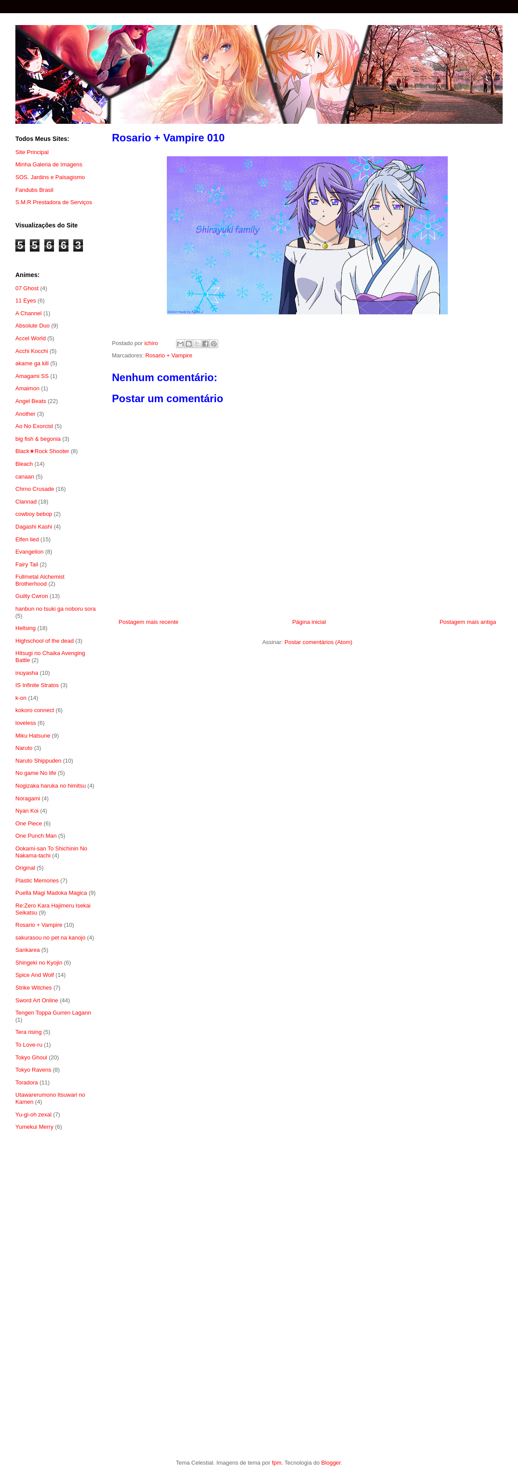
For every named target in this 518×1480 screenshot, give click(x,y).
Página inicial (309, 622)
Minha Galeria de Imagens (48, 164)
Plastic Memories (37, 880)
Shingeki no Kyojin (38, 962)
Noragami (27, 798)
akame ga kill (32, 363)
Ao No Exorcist (34, 426)
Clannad (25, 501)
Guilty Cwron (31, 596)
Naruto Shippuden (38, 760)
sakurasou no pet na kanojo (50, 937)
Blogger (331, 1462)
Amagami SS (32, 376)
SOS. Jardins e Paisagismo (50, 177)
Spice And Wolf (34, 975)
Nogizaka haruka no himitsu (50, 785)
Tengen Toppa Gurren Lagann (53, 1012)
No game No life (35, 773)
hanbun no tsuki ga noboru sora (55, 608)
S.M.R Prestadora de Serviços (53, 202)
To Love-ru (28, 1044)
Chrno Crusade (34, 489)
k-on (20, 698)
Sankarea (27, 950)
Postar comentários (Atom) (318, 642)
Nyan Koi (27, 810)
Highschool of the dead (44, 640)
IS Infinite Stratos (37, 685)
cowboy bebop (33, 514)
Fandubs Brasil (34, 190)
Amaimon (27, 388)
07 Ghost (27, 288)
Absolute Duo (32, 325)
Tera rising (28, 1032)
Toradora (26, 1082)
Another (25, 414)
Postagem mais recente (149, 622)
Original (25, 867)
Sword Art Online (36, 1000)
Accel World (30, 338)
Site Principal (32, 152)
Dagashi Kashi (33, 526)
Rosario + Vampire (168, 355)
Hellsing (25, 628)
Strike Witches (33, 987)
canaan (24, 476)
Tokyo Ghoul (31, 1057)
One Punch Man (36, 835)
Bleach (24, 464)
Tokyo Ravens (33, 1069)
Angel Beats (30, 401)
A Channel (28, 313)
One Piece (28, 823)
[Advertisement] (56, 1280)
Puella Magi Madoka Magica (51, 892)
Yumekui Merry (34, 1127)
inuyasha (26, 673)
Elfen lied (27, 539)
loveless (25, 723)
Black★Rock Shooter (42, 451)
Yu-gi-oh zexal (33, 1114)
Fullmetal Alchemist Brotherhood (40, 580)
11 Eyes (25, 300)
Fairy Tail (26, 564)
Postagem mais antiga (467, 622)
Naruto (23, 748)
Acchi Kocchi (31, 351)
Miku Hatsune (32, 735)
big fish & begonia (38, 439)
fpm (276, 1462)
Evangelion (29, 551)
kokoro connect (34, 710)
